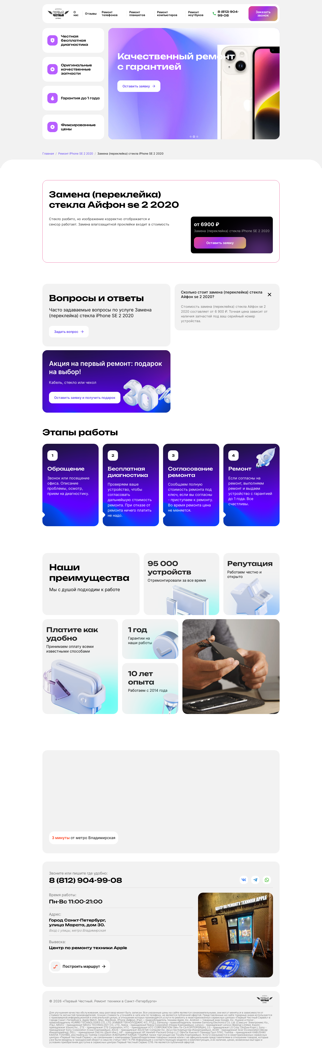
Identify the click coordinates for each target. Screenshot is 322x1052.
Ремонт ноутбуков (195, 13)
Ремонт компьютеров (167, 13)
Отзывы (91, 13)
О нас (76, 13)
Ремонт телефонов (110, 13)
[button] (191, 137)
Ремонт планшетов (137, 13)
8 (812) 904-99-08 (85, 880)
